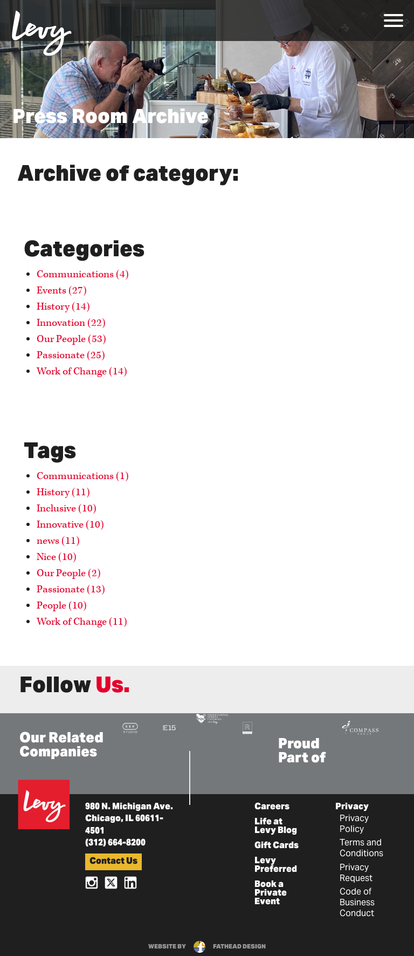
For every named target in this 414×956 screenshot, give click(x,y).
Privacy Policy (354, 824)
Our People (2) (69, 573)
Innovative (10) (70, 524)
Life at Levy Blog (275, 826)
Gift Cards (276, 846)
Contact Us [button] (113, 861)
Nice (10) (57, 557)
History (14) (63, 306)
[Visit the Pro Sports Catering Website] (212, 718)
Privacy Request (356, 873)
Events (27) (62, 290)
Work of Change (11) (82, 622)
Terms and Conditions (361, 848)
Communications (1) (83, 476)
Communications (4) (83, 274)
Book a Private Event (270, 893)
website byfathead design (207, 946)
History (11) (63, 492)
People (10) (62, 605)
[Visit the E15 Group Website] (169, 727)
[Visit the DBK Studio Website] (130, 727)
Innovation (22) (71, 323)
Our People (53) (71, 339)
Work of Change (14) (82, 371)
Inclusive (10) (66, 508)
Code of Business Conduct (357, 903)
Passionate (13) (71, 589)
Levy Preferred (275, 865)
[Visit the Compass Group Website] (360, 726)
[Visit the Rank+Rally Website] (247, 727)
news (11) (58, 541)
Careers (271, 807)
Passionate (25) (71, 355)
